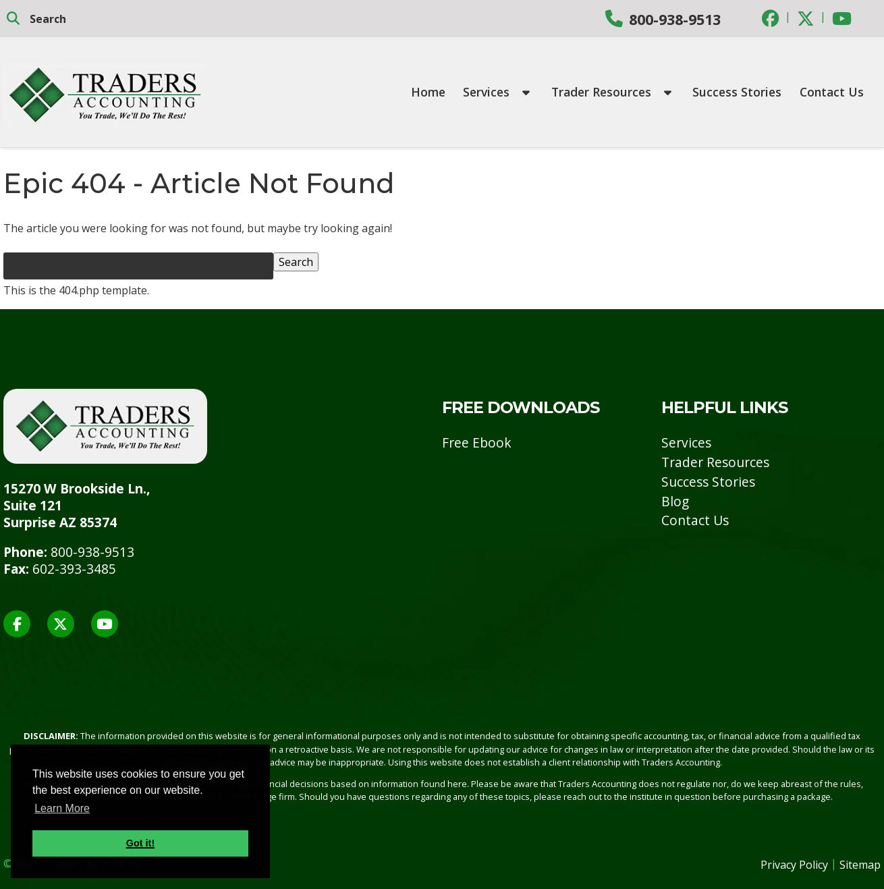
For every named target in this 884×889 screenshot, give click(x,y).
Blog (675, 501)
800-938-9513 (675, 19)
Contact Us (832, 92)
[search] (94, 19)
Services (496, 92)
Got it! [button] (140, 843)
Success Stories (736, 92)
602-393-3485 (74, 569)
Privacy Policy (794, 864)
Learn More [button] (62, 808)
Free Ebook (477, 442)
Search (296, 261)
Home (428, 92)
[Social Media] (770, 18)
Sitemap (860, 864)
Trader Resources (611, 92)
